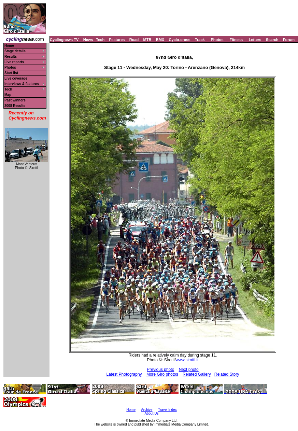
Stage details (15, 51)
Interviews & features (21, 84)
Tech (100, 40)
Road (134, 40)
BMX (160, 40)
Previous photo (160, 369)
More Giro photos (162, 374)
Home (9, 45)
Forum (289, 40)
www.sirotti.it (187, 360)
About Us (151, 413)
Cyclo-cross (179, 40)
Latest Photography (124, 374)
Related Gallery (197, 374)
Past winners (15, 100)
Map (7, 95)
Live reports (14, 62)
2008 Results (14, 106)
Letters (255, 40)
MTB (147, 40)
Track (200, 40)
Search (272, 40)
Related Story (226, 374)
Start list (11, 73)
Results (10, 56)
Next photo (189, 369)
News (88, 40)
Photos (217, 40)
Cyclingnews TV (64, 40)
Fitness (236, 40)
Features (117, 40)
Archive (146, 410)
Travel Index (167, 410)
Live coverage (15, 78)
